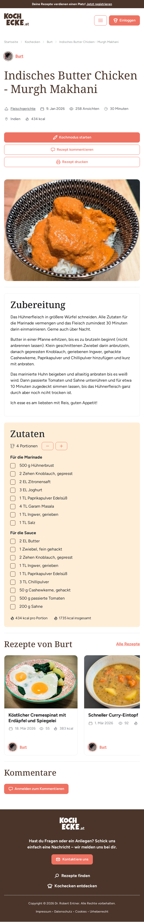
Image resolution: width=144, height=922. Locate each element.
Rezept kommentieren (72, 149)
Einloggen (124, 20)
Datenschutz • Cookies (70, 911)
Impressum (43, 911)
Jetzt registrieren (99, 4)
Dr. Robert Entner (67, 903)
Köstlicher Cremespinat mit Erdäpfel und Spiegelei (37, 717)
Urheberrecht (99, 911)
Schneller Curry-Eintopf (113, 715)
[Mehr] (61, 446)
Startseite (11, 42)
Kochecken (32, 42)
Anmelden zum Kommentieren (36, 789)
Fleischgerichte (23, 109)
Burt (50, 42)
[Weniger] (47, 446)
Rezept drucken (72, 162)
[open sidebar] (100, 20)
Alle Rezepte (128, 643)
